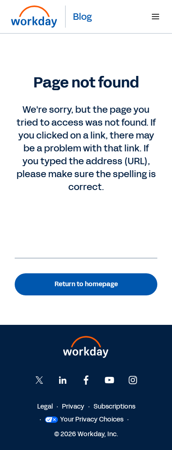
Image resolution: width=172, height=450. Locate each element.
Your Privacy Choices (84, 419)
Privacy (73, 406)
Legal (45, 406)
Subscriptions (114, 406)
